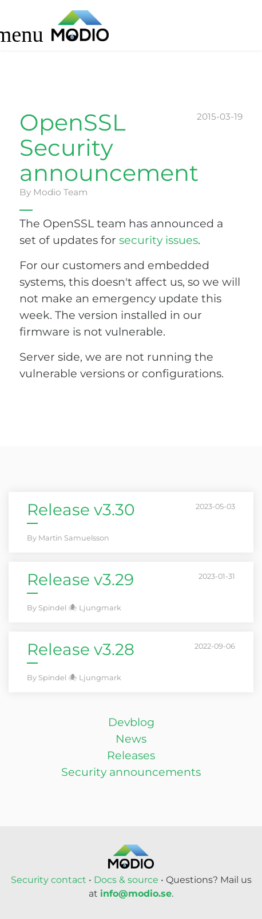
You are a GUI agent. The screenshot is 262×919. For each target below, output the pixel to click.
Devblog (131, 722)
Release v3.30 (81, 509)
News (131, 739)
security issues (158, 240)
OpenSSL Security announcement (109, 147)
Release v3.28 (80, 649)
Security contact (48, 879)
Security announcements (131, 772)
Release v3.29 (80, 579)
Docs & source (126, 879)
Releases (131, 755)
